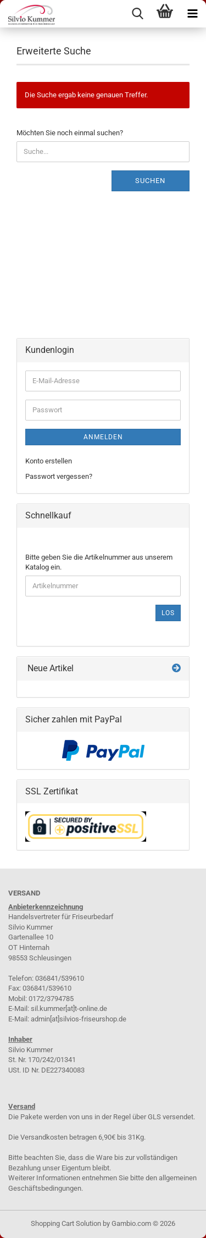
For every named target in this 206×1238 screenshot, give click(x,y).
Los (168, 613)
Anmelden (103, 437)
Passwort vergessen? (58, 476)
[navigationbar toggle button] (192, 13)
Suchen (150, 180)
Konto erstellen (48, 461)
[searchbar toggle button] (137, 13)
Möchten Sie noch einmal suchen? (69, 133)
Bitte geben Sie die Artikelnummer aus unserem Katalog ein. (98, 562)
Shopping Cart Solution (66, 1223)
